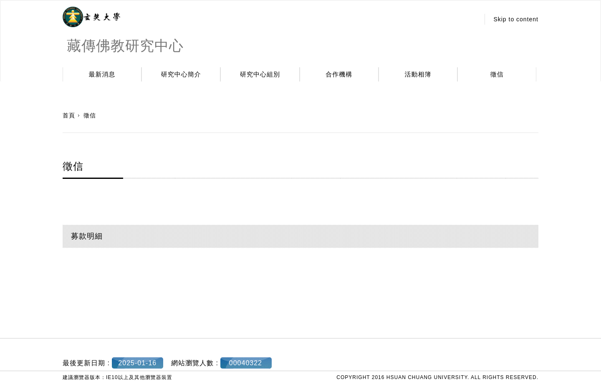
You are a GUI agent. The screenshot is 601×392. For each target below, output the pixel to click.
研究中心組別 (260, 74)
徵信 (497, 74)
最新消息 (102, 74)
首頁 (69, 115)
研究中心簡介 (181, 74)
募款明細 (87, 236)
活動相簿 (418, 74)
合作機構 (339, 74)
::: (471, 19)
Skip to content (515, 19)
